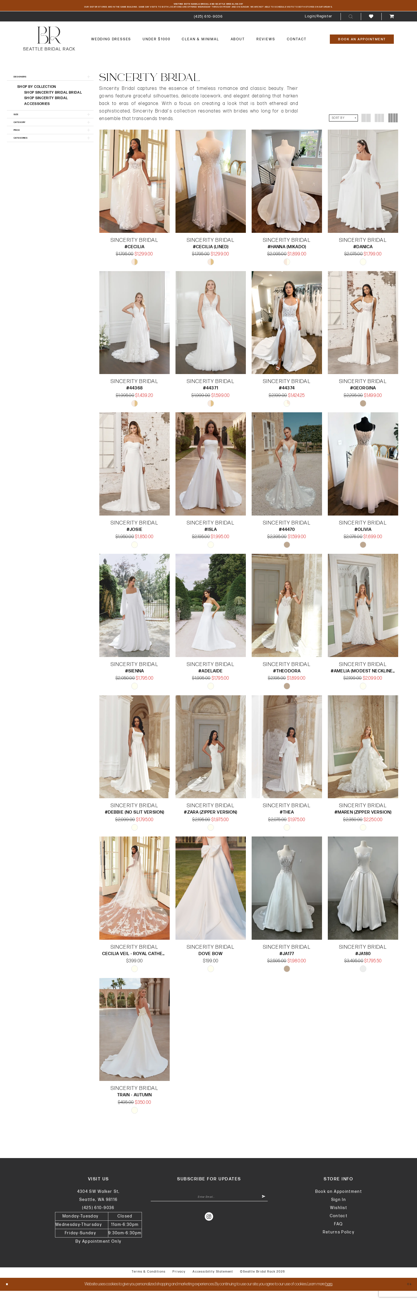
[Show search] (351, 25)
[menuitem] (208, 24)
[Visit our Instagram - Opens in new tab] (209, 1230)
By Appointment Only (98, 1251)
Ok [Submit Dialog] (407, 1294)
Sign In (338, 1209)
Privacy (179, 1282)
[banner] (49, 47)
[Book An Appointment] (362, 47)
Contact (339, 1226)
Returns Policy (339, 1242)
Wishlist (339, 1217)
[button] (319, 24)
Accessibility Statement (213, 1282)
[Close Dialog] (9, 1294)
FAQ (338, 1234)
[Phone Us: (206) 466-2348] (208, 24)
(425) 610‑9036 (98, 1217)
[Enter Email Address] (209, 1209)
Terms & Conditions (149, 1282)
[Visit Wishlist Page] (371, 24)
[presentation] (134, 189)
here (328, 1294)
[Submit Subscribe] (261, 1209)
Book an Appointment (338, 1201)
